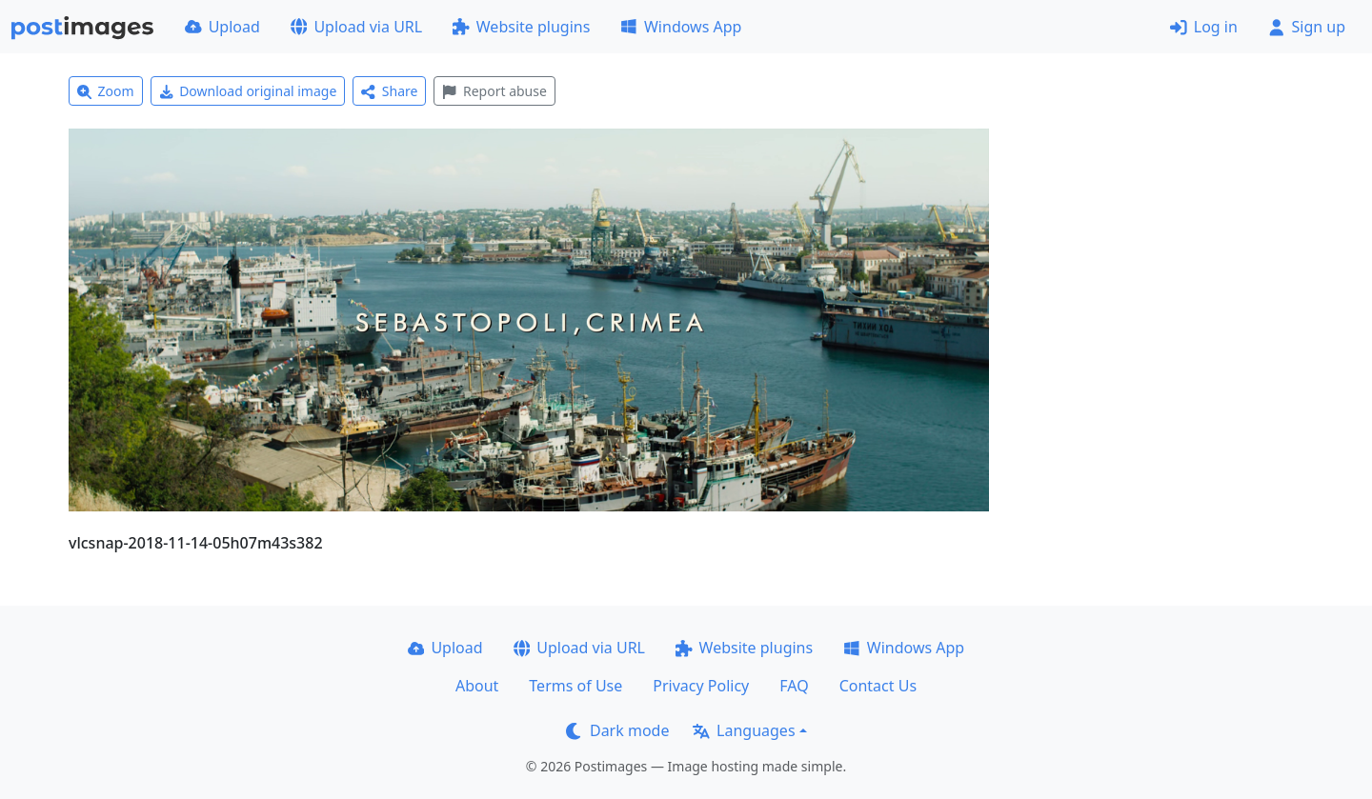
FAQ (793, 685)
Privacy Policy (701, 685)
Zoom (105, 91)
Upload (222, 26)
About (476, 685)
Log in (1204, 26)
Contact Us (878, 685)
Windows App (680, 26)
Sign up (1306, 26)
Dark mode (617, 730)
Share (389, 91)
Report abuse (494, 91)
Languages (744, 730)
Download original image (248, 91)
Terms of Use (575, 685)
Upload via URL (356, 26)
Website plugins (521, 26)
